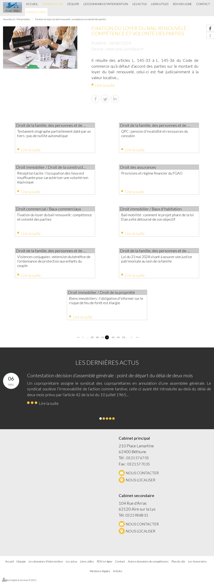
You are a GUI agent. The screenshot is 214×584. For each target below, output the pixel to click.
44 (118, 339)
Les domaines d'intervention (106, 4)
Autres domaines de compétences (148, 563)
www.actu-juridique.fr (125, 48)
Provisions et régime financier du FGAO (155, 173)
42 (107, 339)
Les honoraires (197, 563)
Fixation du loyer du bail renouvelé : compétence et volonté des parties (70, 19)
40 (97, 339)
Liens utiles (159, 4)
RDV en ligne (182, 4)
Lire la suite (105, 85)
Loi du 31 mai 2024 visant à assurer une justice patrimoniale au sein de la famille (156, 260)
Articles (117, 573)
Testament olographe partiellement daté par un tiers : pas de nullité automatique (52, 133)
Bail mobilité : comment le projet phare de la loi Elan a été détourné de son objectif (159, 218)
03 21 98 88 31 (136, 517)
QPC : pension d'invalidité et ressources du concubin (158, 133)
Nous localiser (140, 482)
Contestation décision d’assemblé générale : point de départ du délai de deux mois (110, 377)
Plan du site (178, 563)
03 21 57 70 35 (138, 466)
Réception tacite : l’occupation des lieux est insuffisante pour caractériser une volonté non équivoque (54, 178)
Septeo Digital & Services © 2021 (20, 582)
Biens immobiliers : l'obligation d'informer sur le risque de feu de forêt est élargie (105, 302)
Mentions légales (100, 573)
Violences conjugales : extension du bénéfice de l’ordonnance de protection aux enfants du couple (54, 262)
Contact (203, 4)
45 (123, 339)
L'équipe (73, 4)
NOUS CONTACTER (142, 475)
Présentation (52, 4)
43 (113, 339)
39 (92, 339)
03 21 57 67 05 (137, 460)
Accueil (32, 4)
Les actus (139, 4)
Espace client (36, 12)
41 (102, 339)
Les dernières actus (107, 364)
